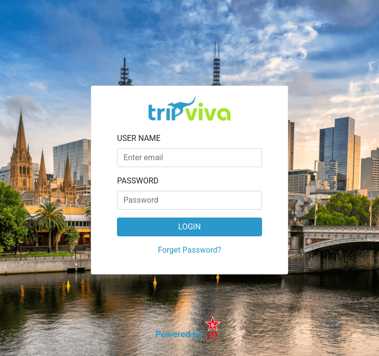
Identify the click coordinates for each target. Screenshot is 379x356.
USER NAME (138, 138)
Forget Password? (189, 250)
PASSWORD (137, 180)
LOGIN (189, 226)
